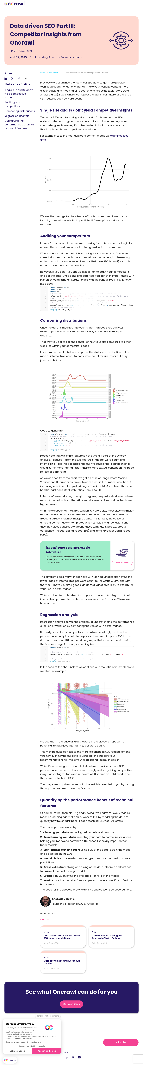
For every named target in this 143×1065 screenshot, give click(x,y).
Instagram (73, 1057)
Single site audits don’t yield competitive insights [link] (18, 93)
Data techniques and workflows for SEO (63, 960)
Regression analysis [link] (16, 116)
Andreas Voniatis (71, 57)
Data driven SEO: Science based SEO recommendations (63, 935)
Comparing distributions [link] (19, 111)
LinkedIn (67, 1057)
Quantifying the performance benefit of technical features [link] (19, 124)
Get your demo (71, 1004)
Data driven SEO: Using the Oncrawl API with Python (111, 935)
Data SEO (44, 919)
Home (42, 73)
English (63, 1053)
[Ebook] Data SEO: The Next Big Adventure (68, 550)
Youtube (79, 1057)
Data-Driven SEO (21, 51)
